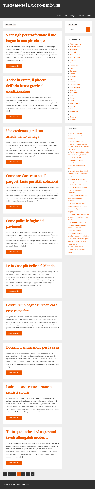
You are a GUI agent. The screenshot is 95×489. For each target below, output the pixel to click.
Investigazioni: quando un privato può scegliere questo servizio (78, 217)
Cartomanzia (74, 66)
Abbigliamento (75, 44)
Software (73, 109)
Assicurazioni (75, 57)
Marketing (74, 93)
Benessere (81, 16)
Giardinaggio (75, 84)
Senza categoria (75, 103)
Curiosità (73, 71)
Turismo (73, 120)
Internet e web (75, 87)
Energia (73, 76)
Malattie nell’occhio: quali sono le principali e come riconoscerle (78, 241)
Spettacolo (74, 112)
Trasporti (73, 117)
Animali (73, 52)
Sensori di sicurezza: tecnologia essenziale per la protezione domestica (78, 182)
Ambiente (73, 49)
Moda (65, 16)
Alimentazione (75, 47)
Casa (72, 68)
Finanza (73, 82)
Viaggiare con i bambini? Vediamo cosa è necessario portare (78, 174)
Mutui (72, 98)
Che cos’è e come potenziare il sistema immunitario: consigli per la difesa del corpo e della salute (78, 162)
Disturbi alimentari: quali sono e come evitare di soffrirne (78, 198)
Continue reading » (14, 66)
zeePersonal (25, 484)
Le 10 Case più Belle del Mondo (30, 266)
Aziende (73, 60)
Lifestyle (72, 16)
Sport (72, 114)
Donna (59, 16)
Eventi (72, 79)
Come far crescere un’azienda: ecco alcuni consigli (76, 249)
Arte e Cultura (75, 55)
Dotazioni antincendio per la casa (32, 347)
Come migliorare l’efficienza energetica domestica (75, 136)
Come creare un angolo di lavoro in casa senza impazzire (78, 190)
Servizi (72, 106)
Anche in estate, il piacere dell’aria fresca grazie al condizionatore (26, 86)
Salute (89, 16)
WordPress (14, 484)
